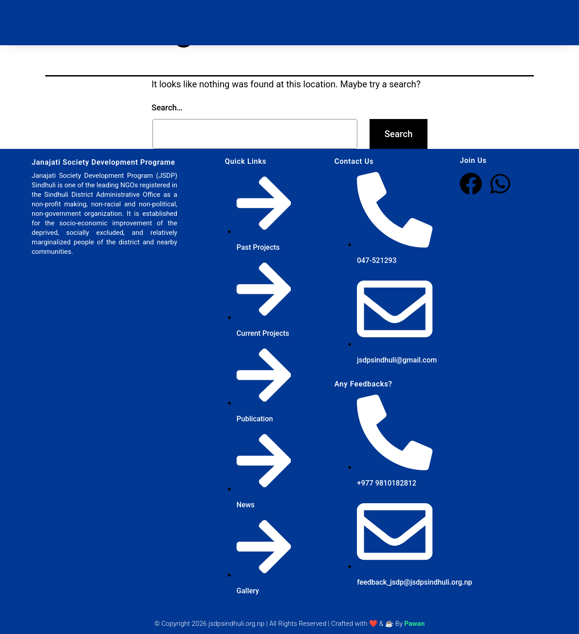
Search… (167, 107)
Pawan (414, 624)
